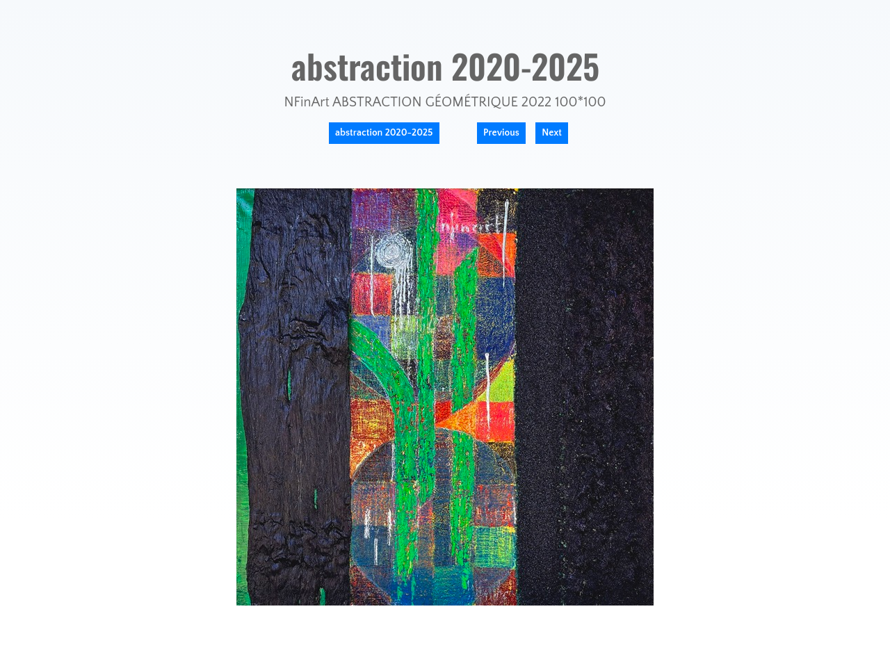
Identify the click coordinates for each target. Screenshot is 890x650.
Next (552, 132)
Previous (501, 132)
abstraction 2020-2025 (384, 132)
